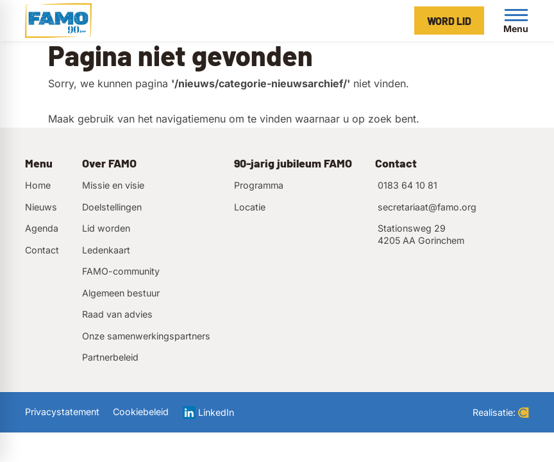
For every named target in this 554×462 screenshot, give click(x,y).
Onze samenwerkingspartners (146, 335)
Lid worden (106, 228)
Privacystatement (62, 411)
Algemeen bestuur (121, 292)
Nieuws (41, 206)
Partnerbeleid (110, 357)
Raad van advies (117, 314)
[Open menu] (516, 20)
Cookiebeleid (141, 411)
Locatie (249, 206)
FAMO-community (121, 271)
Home (38, 185)
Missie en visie (113, 185)
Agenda (41, 228)
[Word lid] (449, 20)
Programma (258, 185)
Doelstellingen (112, 206)
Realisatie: (501, 412)
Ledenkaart (106, 249)
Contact (42, 249)
